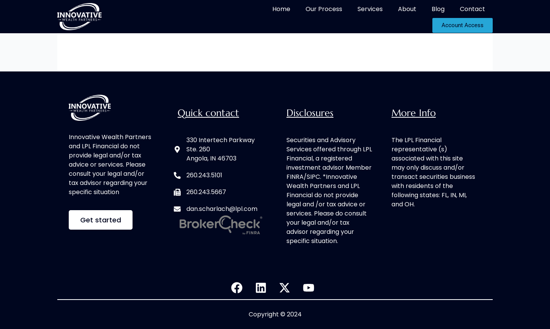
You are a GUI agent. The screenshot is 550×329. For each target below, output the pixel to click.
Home (281, 9)
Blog (438, 9)
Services (370, 9)
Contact (472, 9)
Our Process (324, 9)
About (407, 9)
